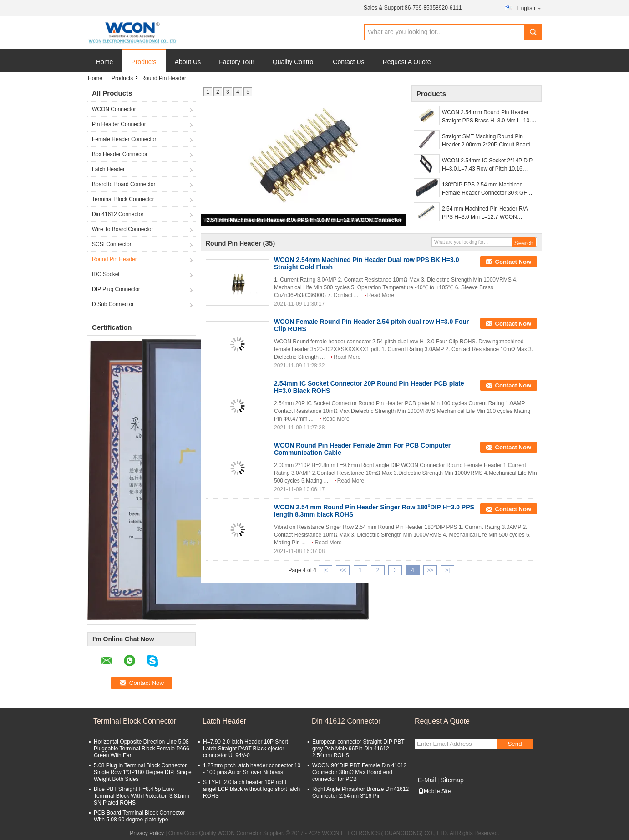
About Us (188, 61)
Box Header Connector (119, 154)
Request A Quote (407, 61)
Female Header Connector (124, 139)
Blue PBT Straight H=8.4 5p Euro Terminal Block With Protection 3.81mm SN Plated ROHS (141, 796)
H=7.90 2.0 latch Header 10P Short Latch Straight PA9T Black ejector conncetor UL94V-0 (245, 749)
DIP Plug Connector (116, 289)
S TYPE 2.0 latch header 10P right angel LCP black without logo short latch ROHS (251, 789)
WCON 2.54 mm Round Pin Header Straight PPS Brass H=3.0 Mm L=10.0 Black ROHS (488, 117)
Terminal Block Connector (123, 199)
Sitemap (451, 780)
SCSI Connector (112, 244)
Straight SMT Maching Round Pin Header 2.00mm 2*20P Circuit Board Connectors (486, 141)
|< (325, 570)
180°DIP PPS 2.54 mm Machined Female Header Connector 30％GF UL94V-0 (484, 189)
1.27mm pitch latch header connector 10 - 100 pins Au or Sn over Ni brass (251, 768)
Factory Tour (236, 61)
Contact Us (348, 61)
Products (143, 61)
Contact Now (513, 261)
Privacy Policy (147, 833)
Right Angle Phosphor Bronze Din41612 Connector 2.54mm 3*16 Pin (360, 792)
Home (104, 61)
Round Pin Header (114, 259)
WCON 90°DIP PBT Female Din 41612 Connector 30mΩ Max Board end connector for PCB (359, 772)
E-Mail (427, 780)
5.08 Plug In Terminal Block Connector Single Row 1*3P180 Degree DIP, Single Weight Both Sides (143, 772)
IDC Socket (106, 274)
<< (343, 570)
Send (514, 743)
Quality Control (294, 61)
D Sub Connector (113, 304)
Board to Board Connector (123, 184)
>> (430, 570)
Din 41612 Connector (117, 214)
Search (533, 32)
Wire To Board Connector (122, 229)
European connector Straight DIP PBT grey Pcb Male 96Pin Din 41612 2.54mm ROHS (358, 749)
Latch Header (108, 169)
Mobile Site (434, 791)
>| (447, 570)
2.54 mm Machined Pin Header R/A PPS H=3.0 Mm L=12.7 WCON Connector (303, 220)
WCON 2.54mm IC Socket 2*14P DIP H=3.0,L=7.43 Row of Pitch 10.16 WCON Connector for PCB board (487, 165)
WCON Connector (114, 109)
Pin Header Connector (119, 124)
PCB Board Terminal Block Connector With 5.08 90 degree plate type (139, 816)
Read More (380, 295)
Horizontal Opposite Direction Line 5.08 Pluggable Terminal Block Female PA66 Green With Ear (141, 749)
